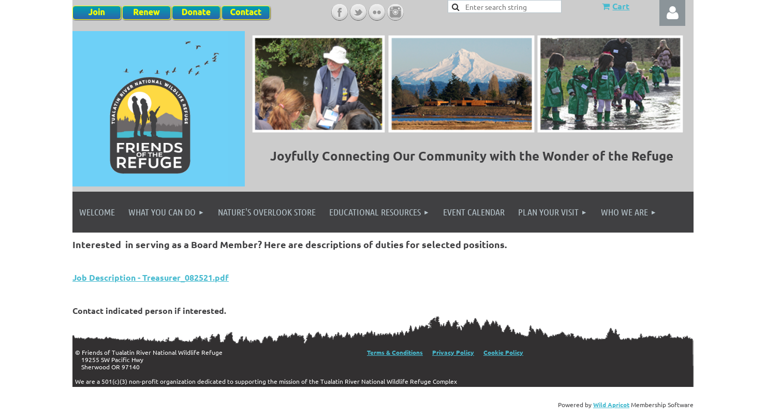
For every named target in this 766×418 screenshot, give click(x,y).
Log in (672, 13)
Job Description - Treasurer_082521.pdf (150, 277)
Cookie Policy (503, 352)
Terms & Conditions (395, 352)
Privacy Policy (453, 352)
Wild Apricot (611, 404)
